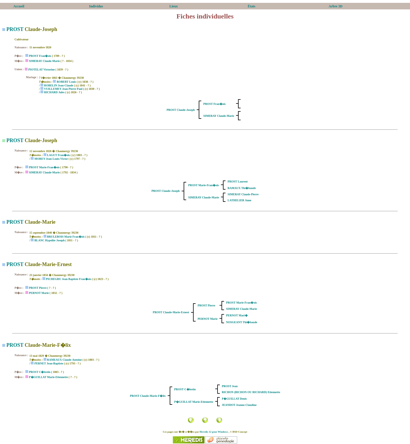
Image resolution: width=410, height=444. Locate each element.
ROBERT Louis (66, 81)
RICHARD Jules (54, 92)
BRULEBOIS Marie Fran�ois (66, 236)
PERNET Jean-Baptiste (48, 363)
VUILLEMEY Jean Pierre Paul (63, 88)
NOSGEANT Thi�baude (241, 322)
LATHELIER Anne (239, 200)
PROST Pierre (37, 287)
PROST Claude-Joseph (181, 109)
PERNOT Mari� (237, 315)
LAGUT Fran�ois (58, 155)
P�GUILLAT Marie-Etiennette (48, 377)
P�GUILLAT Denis (234, 398)
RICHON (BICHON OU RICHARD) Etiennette (251, 392)
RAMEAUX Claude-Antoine (64, 359)
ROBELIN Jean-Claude (58, 85)
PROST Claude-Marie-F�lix (148, 395)
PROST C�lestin (39, 372)
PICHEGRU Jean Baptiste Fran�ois (68, 279)
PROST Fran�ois (40, 55)
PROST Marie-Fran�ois (44, 167)
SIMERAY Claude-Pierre (243, 194)
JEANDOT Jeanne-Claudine (239, 404)
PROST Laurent (237, 181)
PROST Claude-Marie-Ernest (171, 312)
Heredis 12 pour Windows (214, 431)
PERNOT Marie (39, 292)
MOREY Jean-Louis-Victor (51, 158)
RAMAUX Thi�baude (241, 188)
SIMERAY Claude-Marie (44, 61)
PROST (15, 29)
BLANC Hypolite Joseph (49, 240)
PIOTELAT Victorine (41, 69)
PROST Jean (230, 386)
